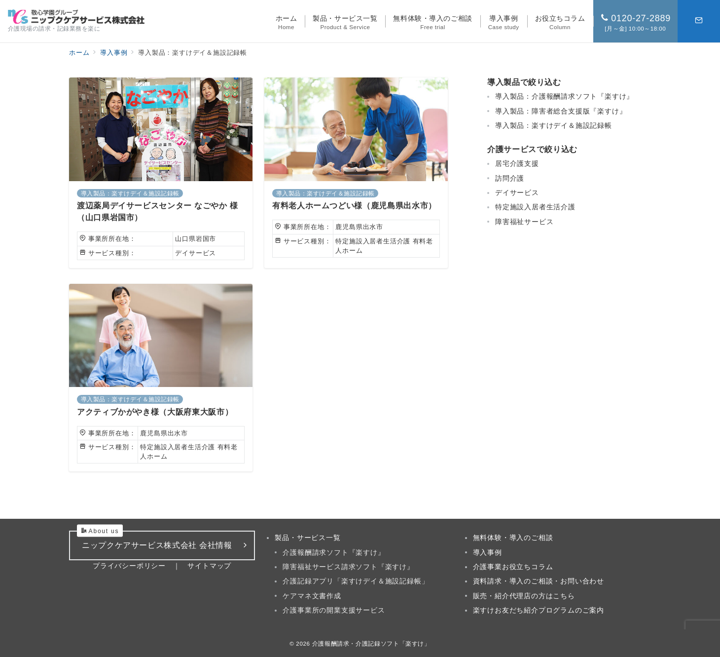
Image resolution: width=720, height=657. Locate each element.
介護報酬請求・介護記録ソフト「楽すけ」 (371, 643)
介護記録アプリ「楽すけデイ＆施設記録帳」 (356, 581)
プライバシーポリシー (129, 566)
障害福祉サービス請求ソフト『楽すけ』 (348, 567)
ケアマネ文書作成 (312, 596)
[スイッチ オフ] (699, 21)
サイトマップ (209, 566)
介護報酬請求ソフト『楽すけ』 (334, 552)
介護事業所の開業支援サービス (334, 610)
